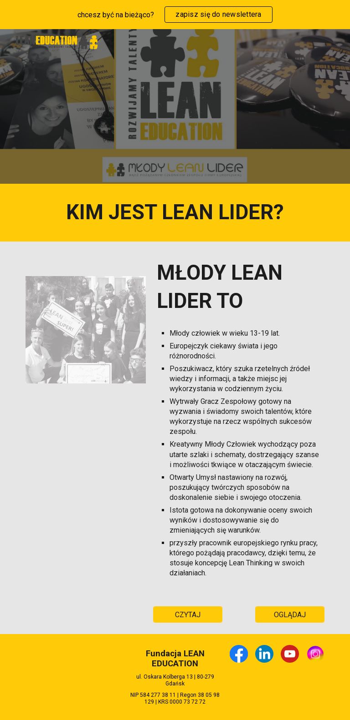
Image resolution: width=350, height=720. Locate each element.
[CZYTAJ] (187, 614)
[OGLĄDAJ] (290, 614)
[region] (175, 14)
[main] (175, 213)
